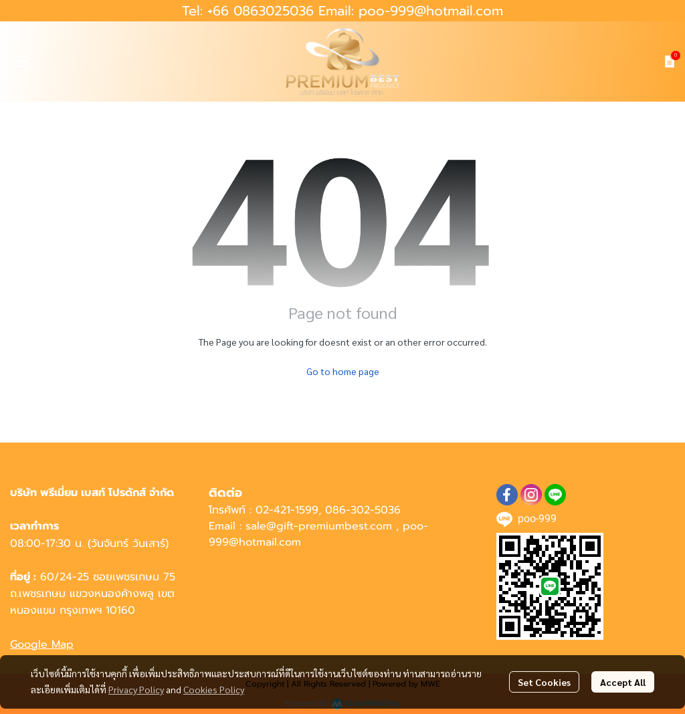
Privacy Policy (136, 689)
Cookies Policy (213, 689)
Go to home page (342, 371)
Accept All (623, 682)
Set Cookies (544, 682)
